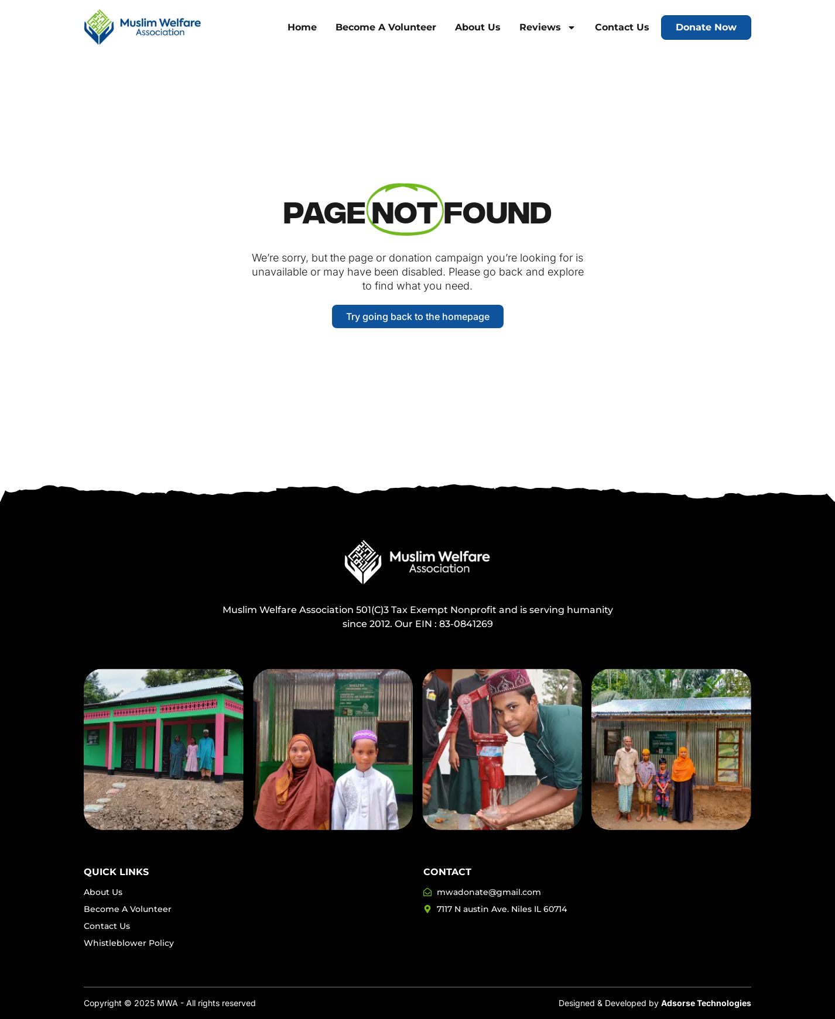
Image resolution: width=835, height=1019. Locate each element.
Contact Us (622, 27)
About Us (478, 27)
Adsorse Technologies (706, 1003)
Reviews (547, 27)
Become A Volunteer (386, 27)
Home (302, 27)
